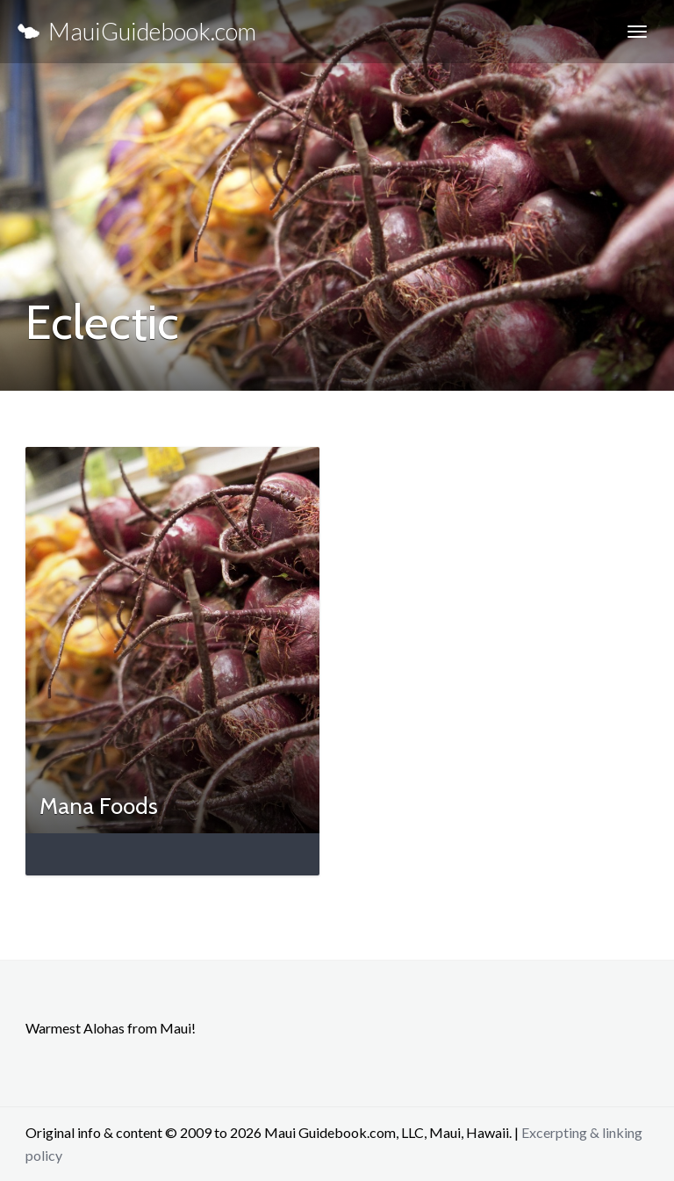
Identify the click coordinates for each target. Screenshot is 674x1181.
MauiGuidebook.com (137, 31)
